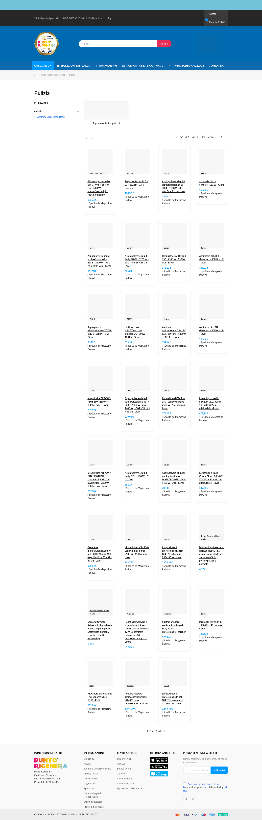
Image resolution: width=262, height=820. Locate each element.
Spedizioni (89, 788)
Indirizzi (121, 763)
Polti (92, 685)
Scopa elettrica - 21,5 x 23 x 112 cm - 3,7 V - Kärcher (136, 184)
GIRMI (204, 173)
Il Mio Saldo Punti (126, 783)
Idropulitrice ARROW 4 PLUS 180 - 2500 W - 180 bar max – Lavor (99, 401)
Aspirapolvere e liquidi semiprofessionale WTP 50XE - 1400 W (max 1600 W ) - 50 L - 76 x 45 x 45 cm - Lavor (137, 405)
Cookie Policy (90, 778)
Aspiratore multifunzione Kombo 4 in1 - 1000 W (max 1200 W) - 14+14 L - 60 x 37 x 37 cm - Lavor (100, 554)
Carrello (121, 773)
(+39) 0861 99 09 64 (73, 18)
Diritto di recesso (93, 801)
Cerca (164, 43)
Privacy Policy (91, 773)
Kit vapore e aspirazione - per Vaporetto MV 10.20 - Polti (100, 697)
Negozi (87, 763)
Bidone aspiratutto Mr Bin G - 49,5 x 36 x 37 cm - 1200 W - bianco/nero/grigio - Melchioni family (99, 188)
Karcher (130, 173)
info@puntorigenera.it (47, 18)
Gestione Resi (95, 18)
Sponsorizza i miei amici (129, 788)
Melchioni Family (97, 173)
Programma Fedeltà (94, 806)
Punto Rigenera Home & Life (210, 537)
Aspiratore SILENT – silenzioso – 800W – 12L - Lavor (211, 330)
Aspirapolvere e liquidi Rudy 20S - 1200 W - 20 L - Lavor (137, 476)
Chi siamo (89, 758)
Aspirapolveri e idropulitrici (106, 123)
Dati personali (124, 758)
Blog (109, 18)
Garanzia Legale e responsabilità (92, 795)
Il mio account (124, 778)
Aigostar (130, 614)
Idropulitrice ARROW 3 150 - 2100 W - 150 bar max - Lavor (174, 259)
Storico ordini (124, 768)
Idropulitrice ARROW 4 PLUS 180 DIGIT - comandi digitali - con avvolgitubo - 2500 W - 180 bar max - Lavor (99, 479)
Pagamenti (89, 783)
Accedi (211, 13)
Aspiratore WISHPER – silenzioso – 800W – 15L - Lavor (211, 259)
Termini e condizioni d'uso (97, 768)
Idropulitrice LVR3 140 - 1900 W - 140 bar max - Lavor (211, 625)
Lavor (166, 173)
